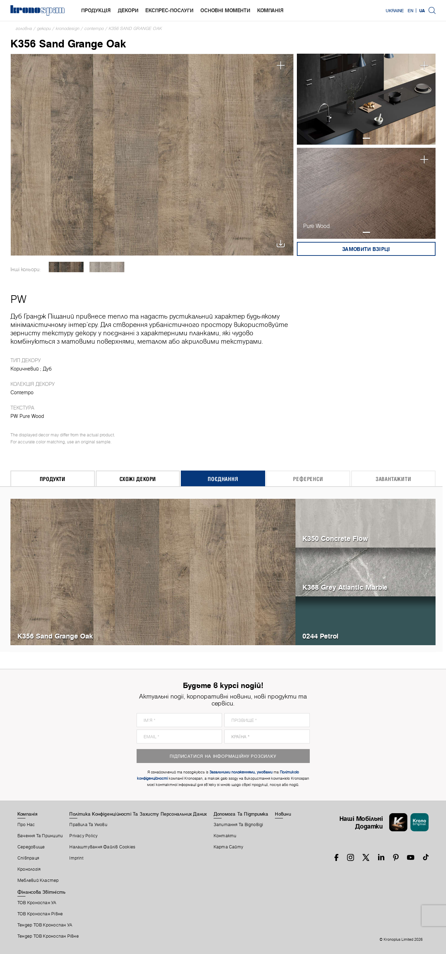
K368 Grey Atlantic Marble (344, 587)
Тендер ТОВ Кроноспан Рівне (48, 936)
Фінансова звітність (41, 891)
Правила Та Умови (88, 824)
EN (410, 10)
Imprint (76, 858)
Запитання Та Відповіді (238, 824)
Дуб (47, 368)
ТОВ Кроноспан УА (36, 903)
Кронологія (28, 869)
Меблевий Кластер (38, 880)
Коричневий (24, 368)
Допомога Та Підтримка (241, 813)
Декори (128, 10)
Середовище (31, 847)
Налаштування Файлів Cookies (102, 847)
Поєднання (223, 479)
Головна (24, 28)
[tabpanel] (366, 99)
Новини (283, 813)
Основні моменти (225, 10)
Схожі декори (138, 479)
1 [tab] (366, 138)
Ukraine (395, 10)
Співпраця (28, 858)
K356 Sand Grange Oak (135, 28)
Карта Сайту (228, 847)
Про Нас (26, 824)
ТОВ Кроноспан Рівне (40, 914)
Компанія (270, 10)
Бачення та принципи (40, 836)
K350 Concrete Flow (335, 538)
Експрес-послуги (169, 10)
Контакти (225, 836)
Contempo (94, 28)
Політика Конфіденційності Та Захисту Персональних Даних (138, 813)
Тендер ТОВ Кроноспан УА (44, 925)
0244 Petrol (320, 636)
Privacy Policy (83, 836)
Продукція (96, 10)
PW (18, 299)
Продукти (53, 479)
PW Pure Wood (27, 416)
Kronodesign (67, 28)
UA (422, 10)
